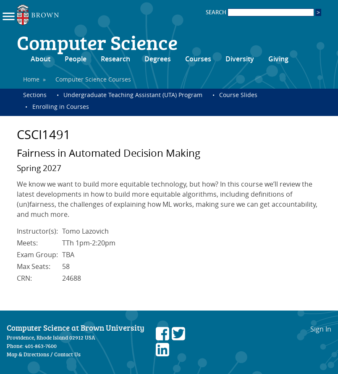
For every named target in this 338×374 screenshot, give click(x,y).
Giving (278, 58)
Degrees (157, 58)
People (75, 58)
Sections (35, 95)
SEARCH (260, 12)
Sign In (320, 329)
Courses (198, 58)
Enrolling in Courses (60, 107)
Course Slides (238, 95)
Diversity (239, 58)
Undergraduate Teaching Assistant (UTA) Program (132, 95)
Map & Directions (28, 354)
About (40, 58)
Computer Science (97, 42)
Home (31, 79)
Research (115, 58)
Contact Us (67, 354)
